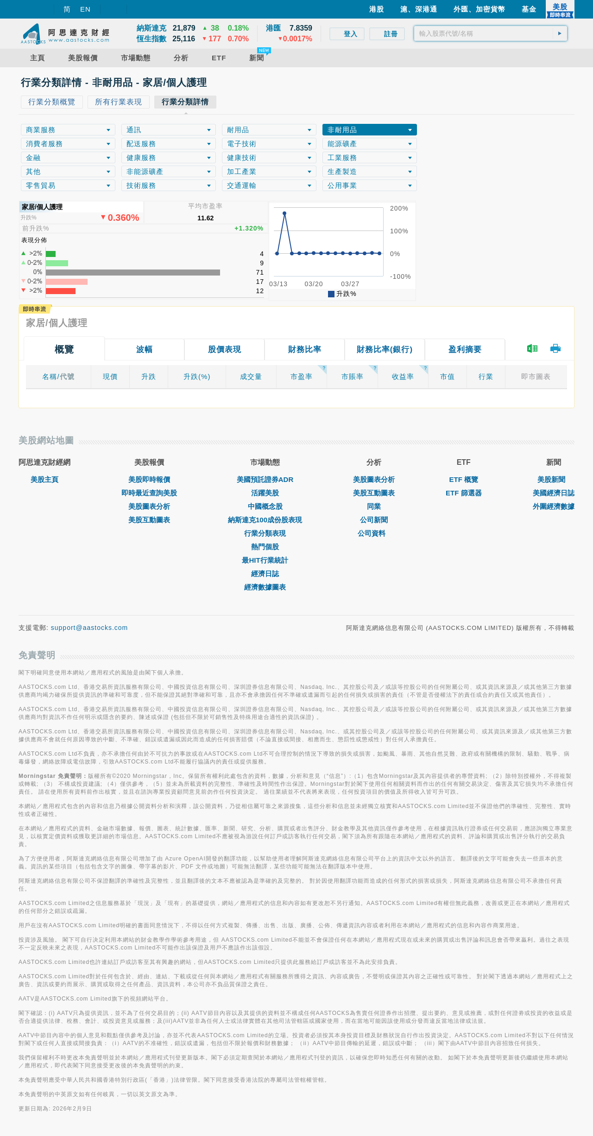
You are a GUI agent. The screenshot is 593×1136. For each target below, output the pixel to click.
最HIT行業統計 (265, 560)
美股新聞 (553, 479)
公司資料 (374, 533)
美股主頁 (44, 479)
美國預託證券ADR (265, 479)
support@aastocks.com (89, 627)
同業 (374, 506)
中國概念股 (265, 506)
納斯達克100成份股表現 (265, 520)
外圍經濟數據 (553, 506)
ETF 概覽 (464, 479)
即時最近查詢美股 (149, 493)
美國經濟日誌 (553, 493)
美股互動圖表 (149, 520)
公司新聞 (374, 520)
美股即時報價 (149, 479)
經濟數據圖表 (265, 587)
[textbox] (490, 33)
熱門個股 (265, 547)
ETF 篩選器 (464, 493)
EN (85, 9)
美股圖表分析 (149, 506)
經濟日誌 (265, 574)
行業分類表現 (265, 533)
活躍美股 (265, 493)
